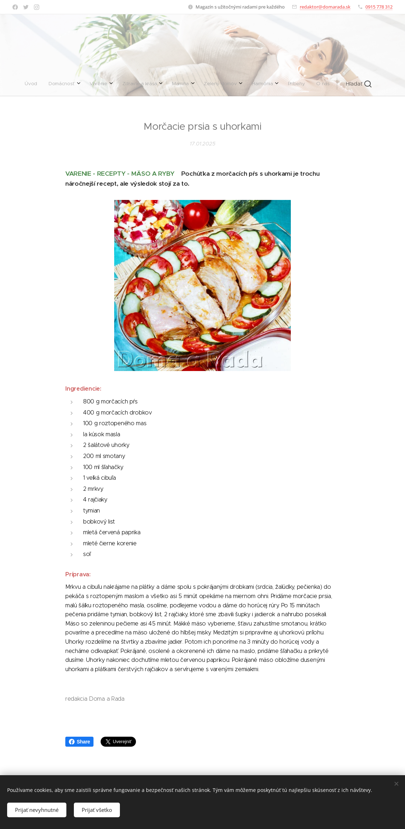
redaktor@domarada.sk (325, 7)
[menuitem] (124, 84)
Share (79, 742)
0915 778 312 (379, 7)
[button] (262, 84)
